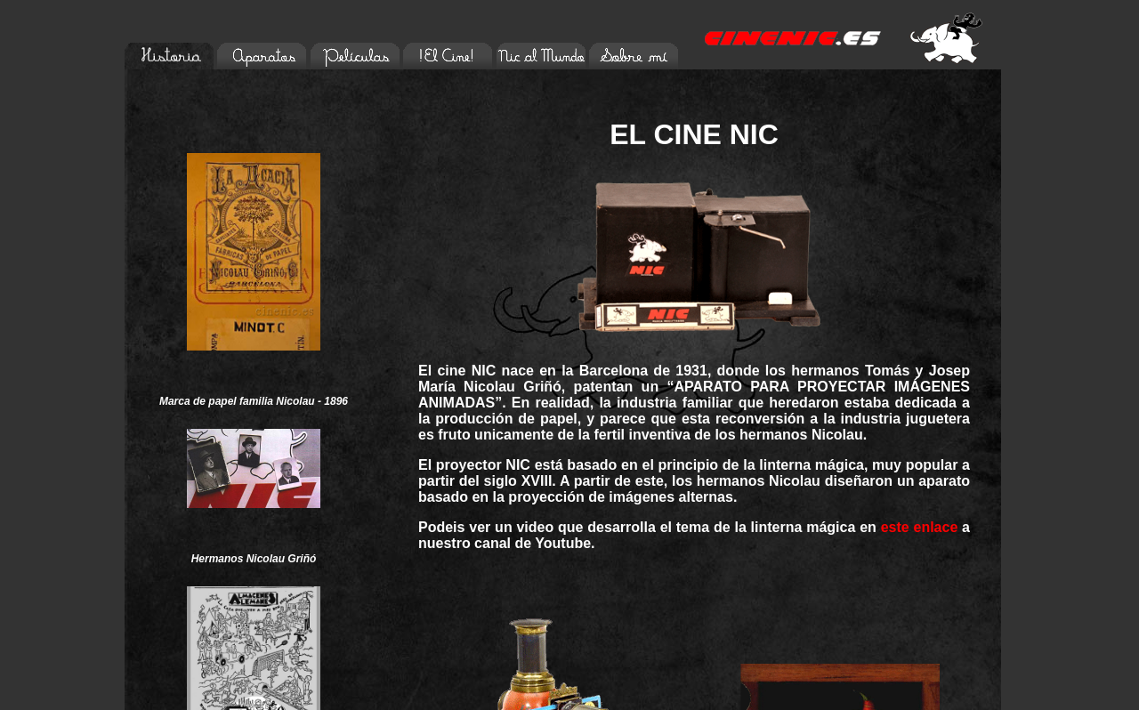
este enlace (919, 527)
